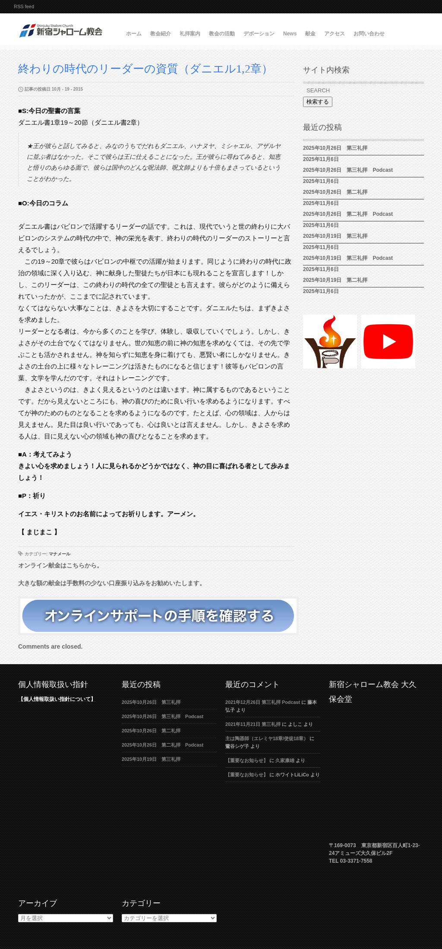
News (290, 34)
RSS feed (24, 6)
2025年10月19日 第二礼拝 (335, 280)
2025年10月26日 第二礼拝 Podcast (348, 214)
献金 (310, 34)
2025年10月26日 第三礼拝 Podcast (348, 170)
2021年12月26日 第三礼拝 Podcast (262, 702)
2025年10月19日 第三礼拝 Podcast (348, 258)
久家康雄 (284, 760)
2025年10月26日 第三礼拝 (335, 148)
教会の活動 (222, 34)
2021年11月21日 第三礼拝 (253, 724)
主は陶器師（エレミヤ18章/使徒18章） (266, 738)
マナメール (59, 554)
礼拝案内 (190, 34)
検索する (317, 101)
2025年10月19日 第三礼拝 (338, 236)
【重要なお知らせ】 (246, 760)
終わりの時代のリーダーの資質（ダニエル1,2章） (145, 69)
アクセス (334, 34)
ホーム (134, 34)
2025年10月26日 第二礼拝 (335, 192)
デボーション (259, 34)
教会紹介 (160, 34)
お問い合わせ (369, 34)
